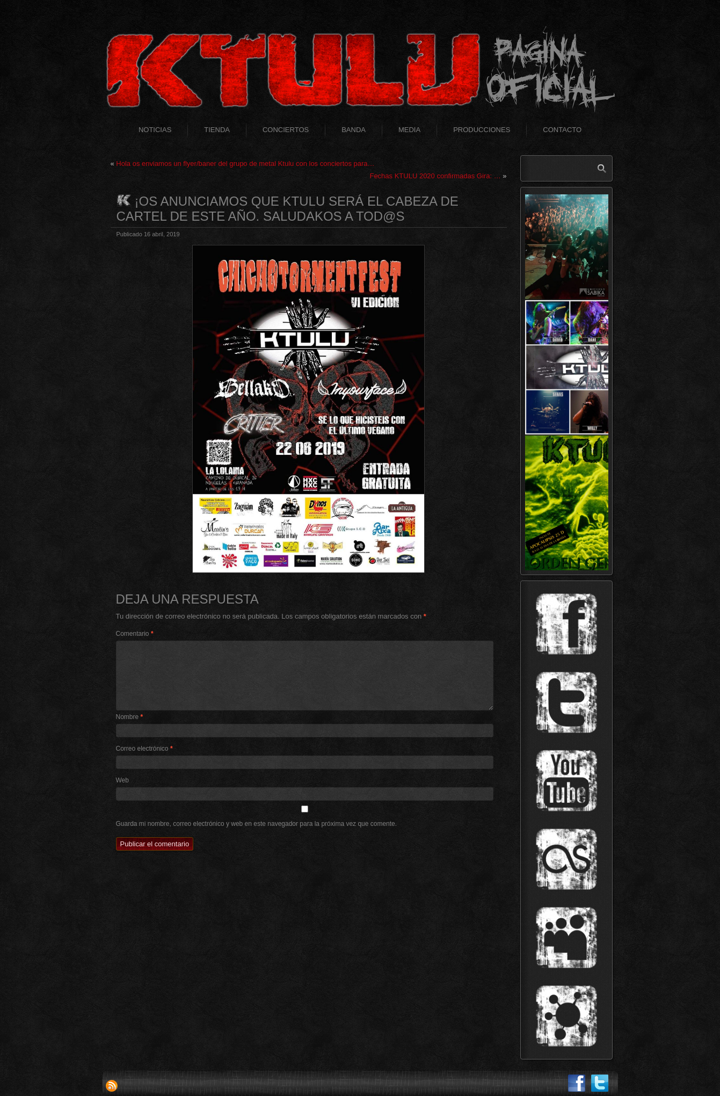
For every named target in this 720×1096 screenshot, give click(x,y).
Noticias (155, 130)
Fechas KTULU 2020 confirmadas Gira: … (434, 176)
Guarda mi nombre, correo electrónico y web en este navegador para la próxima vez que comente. (256, 824)
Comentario (135, 633)
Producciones (481, 130)
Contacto (562, 130)
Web (122, 780)
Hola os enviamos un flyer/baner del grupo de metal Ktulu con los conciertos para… (245, 163)
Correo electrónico (144, 748)
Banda (353, 130)
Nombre (129, 717)
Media (409, 130)
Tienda (217, 130)
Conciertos (286, 130)
